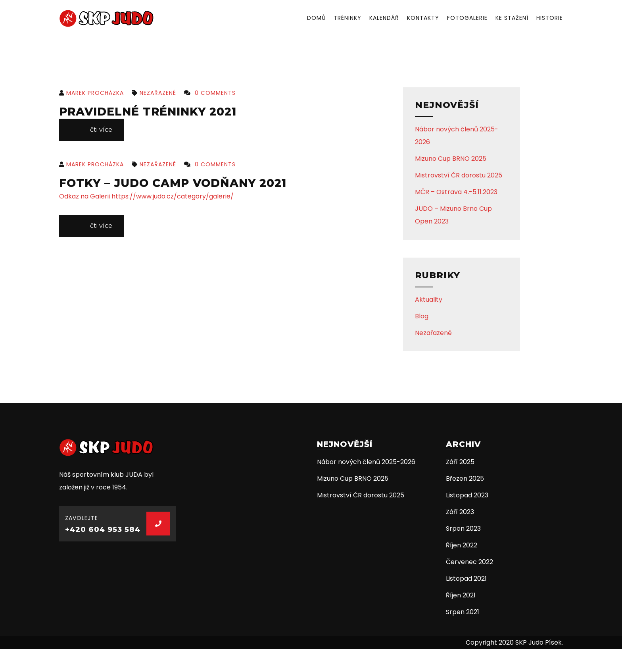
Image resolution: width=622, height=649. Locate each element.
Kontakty (423, 18)
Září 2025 (460, 461)
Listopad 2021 (466, 578)
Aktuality (428, 299)
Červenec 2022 (469, 561)
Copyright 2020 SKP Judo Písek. (514, 642)
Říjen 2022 (461, 545)
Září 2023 (460, 511)
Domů (316, 18)
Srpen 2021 (462, 611)
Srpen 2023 (463, 528)
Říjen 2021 (461, 595)
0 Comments (210, 93)
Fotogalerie (467, 18)
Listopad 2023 (467, 495)
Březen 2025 (465, 478)
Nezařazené (154, 93)
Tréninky (347, 18)
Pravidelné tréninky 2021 (147, 111)
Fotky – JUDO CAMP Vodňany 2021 (172, 183)
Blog (421, 316)
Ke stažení (511, 18)
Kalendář (384, 18)
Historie (549, 18)
